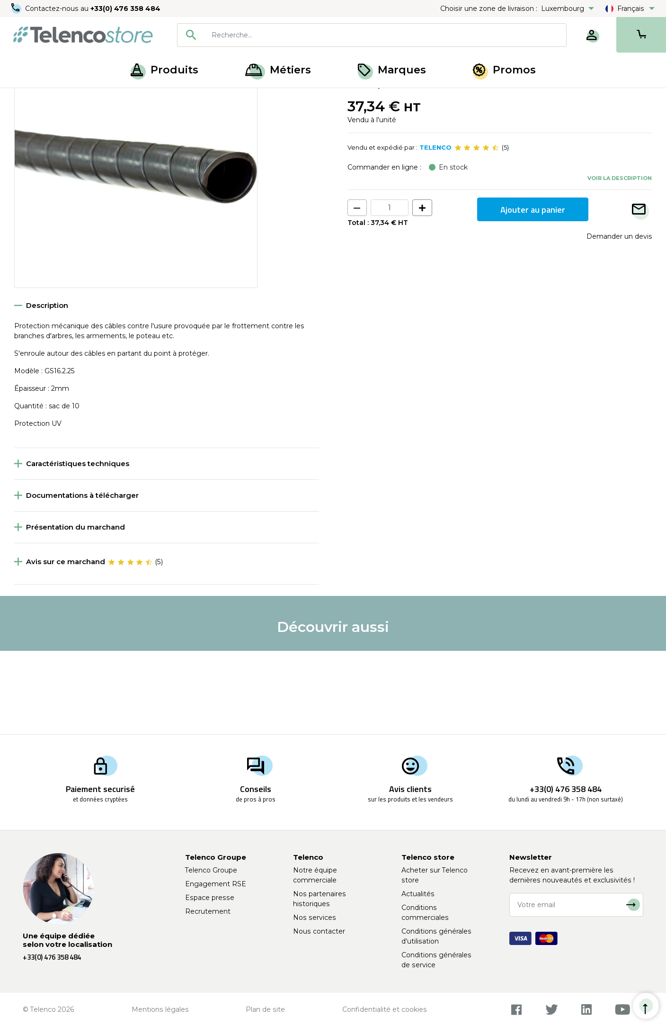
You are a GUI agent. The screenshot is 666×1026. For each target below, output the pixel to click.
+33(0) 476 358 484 (125, 8)
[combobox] (372, 35)
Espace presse (209, 897)
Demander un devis (619, 319)
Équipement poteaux (81, 98)
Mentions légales (160, 1009)
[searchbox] (385, 35)
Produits (164, 69)
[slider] (476, 231)
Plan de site (265, 1009)
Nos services (314, 917)
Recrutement (208, 911)
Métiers (278, 69)
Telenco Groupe (211, 870)
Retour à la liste (43, 119)
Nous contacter (319, 931)
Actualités (418, 894)
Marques (392, 69)
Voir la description (619, 261)
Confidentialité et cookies (384, 1009)
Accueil (25, 98)
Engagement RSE (215, 884)
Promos (504, 69)
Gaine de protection (155, 98)
